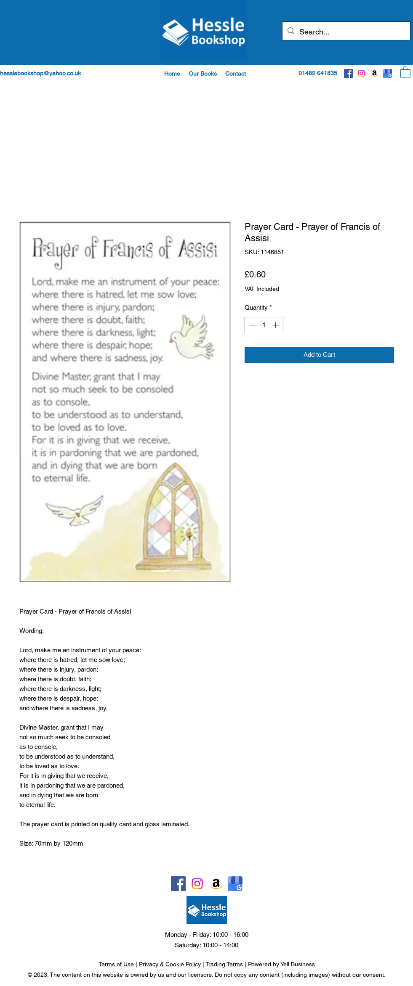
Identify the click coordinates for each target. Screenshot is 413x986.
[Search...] (345, 32)
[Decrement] (251, 325)
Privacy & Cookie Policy (170, 964)
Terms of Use (116, 964)
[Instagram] (361, 73)
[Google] (387, 73)
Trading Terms (224, 964)
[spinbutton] (264, 325)
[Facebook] (348, 73)
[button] (202, 73)
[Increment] (276, 325)
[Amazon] (374, 73)
